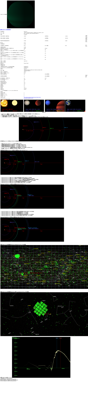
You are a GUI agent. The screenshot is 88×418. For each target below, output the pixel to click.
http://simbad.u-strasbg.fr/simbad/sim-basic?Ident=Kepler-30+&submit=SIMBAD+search (32, 97)
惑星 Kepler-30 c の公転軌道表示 (5, 29)
